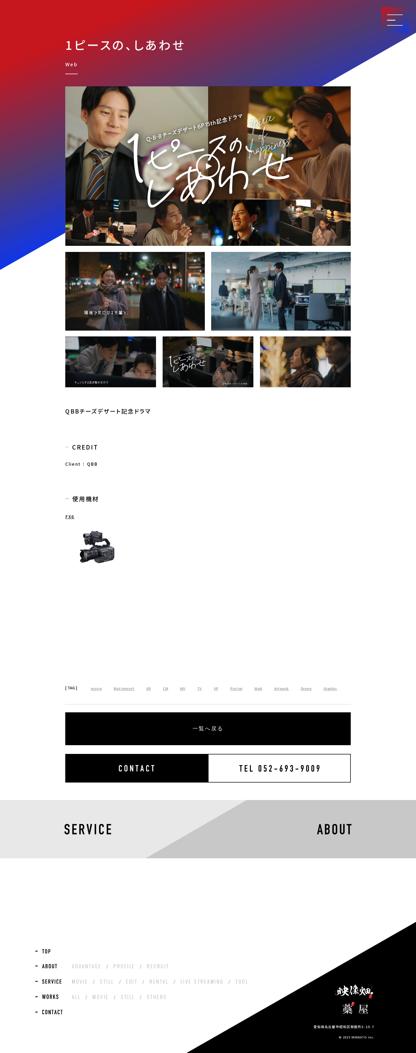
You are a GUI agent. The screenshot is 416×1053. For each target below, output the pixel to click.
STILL (107, 981)
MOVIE (80, 981)
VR (148, 688)
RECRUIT (158, 966)
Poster (236, 688)
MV (182, 688)
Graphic (330, 688)
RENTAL (159, 981)
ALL (76, 996)
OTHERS (157, 996)
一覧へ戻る (208, 728)
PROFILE (124, 966)
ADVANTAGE (87, 966)
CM (165, 688)
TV (199, 688)
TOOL (242, 981)
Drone (306, 688)
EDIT (132, 981)
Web (71, 64)
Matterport (124, 688)
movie (96, 688)
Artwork (281, 688)
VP (216, 688)
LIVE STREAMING (202, 981)
